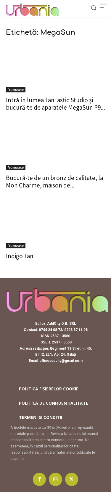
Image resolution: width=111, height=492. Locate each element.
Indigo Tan (19, 256)
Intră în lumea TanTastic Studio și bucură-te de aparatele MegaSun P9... (55, 103)
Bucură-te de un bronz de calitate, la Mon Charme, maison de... (54, 181)
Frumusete (16, 90)
